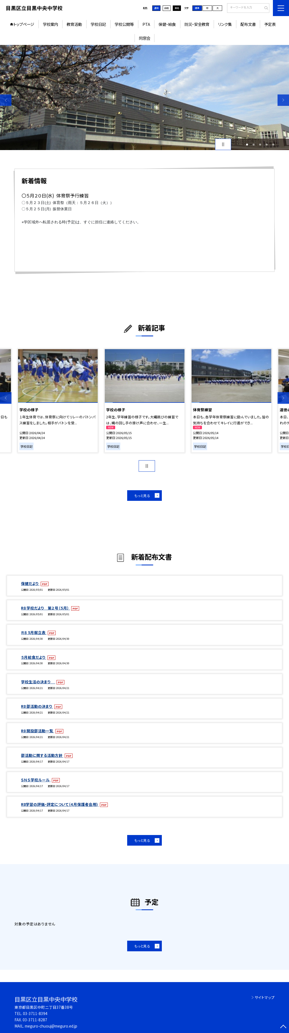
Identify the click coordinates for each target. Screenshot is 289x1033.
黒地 (177, 8)
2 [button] (253, 144)
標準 (197, 8)
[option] (144, 97)
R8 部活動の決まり (37, 706)
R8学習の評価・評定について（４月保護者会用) (60, 804)
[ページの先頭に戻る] (283, 1027)
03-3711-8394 (35, 1013)
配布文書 (248, 24)
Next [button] (283, 100)
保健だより (30, 583)
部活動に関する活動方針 (42, 755)
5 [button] (273, 144)
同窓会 (144, 38)
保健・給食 (167, 24)
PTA (146, 24)
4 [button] (267, 144)
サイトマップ (265, 997)
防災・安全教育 (196, 24)
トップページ (23, 24)
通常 (156, 8)
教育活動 (74, 24)
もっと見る (142, 495)
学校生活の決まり (38, 681)
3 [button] (260, 144)
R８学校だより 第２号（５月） (45, 608)
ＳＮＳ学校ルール (35, 779)
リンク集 (225, 24)
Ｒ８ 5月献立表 (33, 632)
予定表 (270, 24)
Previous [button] (5, 100)
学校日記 (98, 24)
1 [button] (247, 144)
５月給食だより (33, 657)
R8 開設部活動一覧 (37, 730)
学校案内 (50, 24)
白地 (166, 8)
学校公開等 (124, 24)
